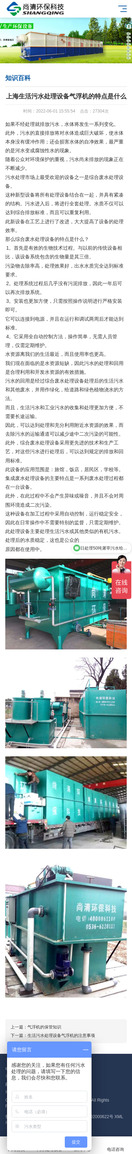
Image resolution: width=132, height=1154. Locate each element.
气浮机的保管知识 (44, 1027)
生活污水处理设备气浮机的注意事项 (61, 1035)
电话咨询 (115, 1145)
